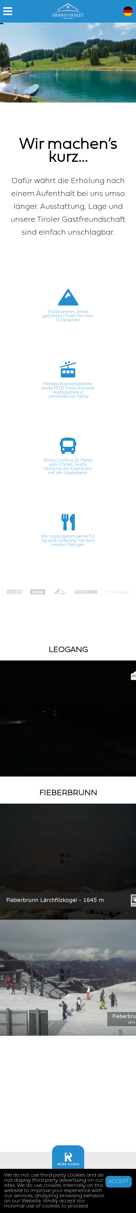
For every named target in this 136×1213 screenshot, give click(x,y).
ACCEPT (119, 1181)
